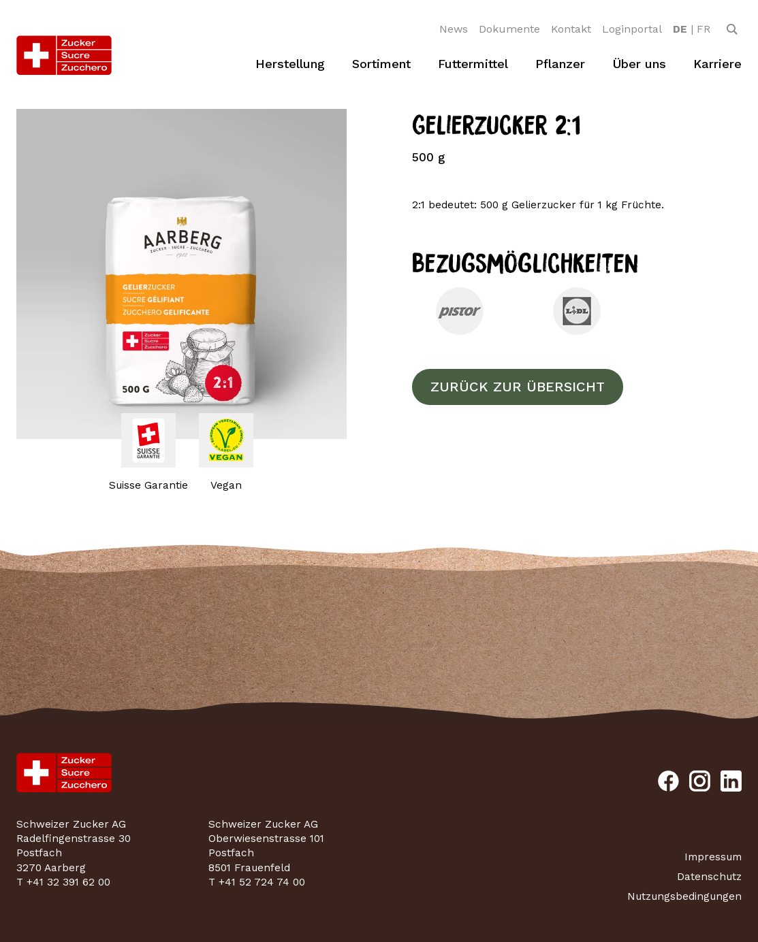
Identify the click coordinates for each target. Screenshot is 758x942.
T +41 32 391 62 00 (63, 882)
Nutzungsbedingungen (684, 896)
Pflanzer (560, 63)
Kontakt (571, 28)
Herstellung (290, 63)
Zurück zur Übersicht (517, 386)
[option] (680, 29)
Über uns (639, 63)
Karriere (717, 63)
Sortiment (381, 63)
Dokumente (509, 28)
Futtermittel (473, 63)
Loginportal (632, 28)
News (453, 28)
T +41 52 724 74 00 (256, 882)
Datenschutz (709, 877)
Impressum (713, 857)
